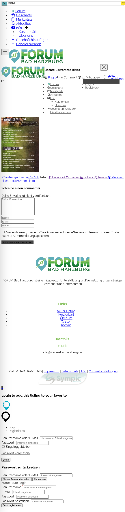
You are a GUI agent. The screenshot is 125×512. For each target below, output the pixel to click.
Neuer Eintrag (66, 314)
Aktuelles (54, 94)
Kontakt (66, 328)
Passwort (7, 446)
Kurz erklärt (62, 101)
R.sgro (52, 77)
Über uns (60, 105)
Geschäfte (55, 87)
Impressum (51, 374)
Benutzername (11, 490)
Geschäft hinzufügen (62, 108)
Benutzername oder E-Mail (19, 441)
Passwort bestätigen (15, 504)
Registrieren (92, 87)
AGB (84, 374)
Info (51, 98)
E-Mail (5, 495)
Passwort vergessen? (15, 456)
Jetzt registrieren (12, 508)
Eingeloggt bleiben (16, 450)
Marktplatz (55, 91)
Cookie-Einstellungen (103, 374)
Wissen (66, 325)
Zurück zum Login (13, 486)
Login (111, 75)
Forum (53, 84)
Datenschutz (69, 374)
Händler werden (26, 44)
